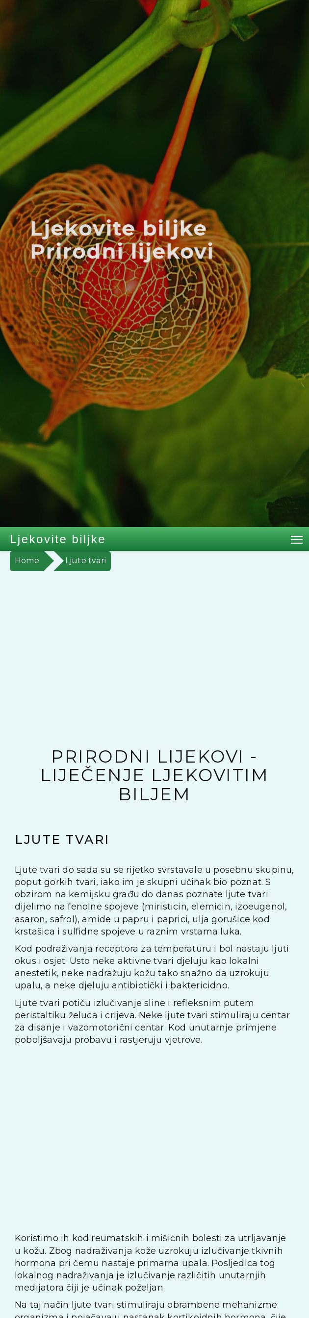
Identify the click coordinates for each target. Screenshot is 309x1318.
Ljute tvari (85, 560)
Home (27, 560)
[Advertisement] (154, 644)
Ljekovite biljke (58, 539)
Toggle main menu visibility (297, 537)
